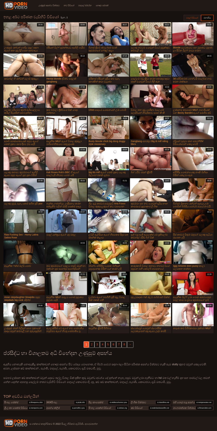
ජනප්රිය (207, 18)
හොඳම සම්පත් (102, 5)
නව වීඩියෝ (69, 5)
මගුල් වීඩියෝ (192, 18)
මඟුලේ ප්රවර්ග (85, 5)
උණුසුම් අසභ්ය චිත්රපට (49, 5)
